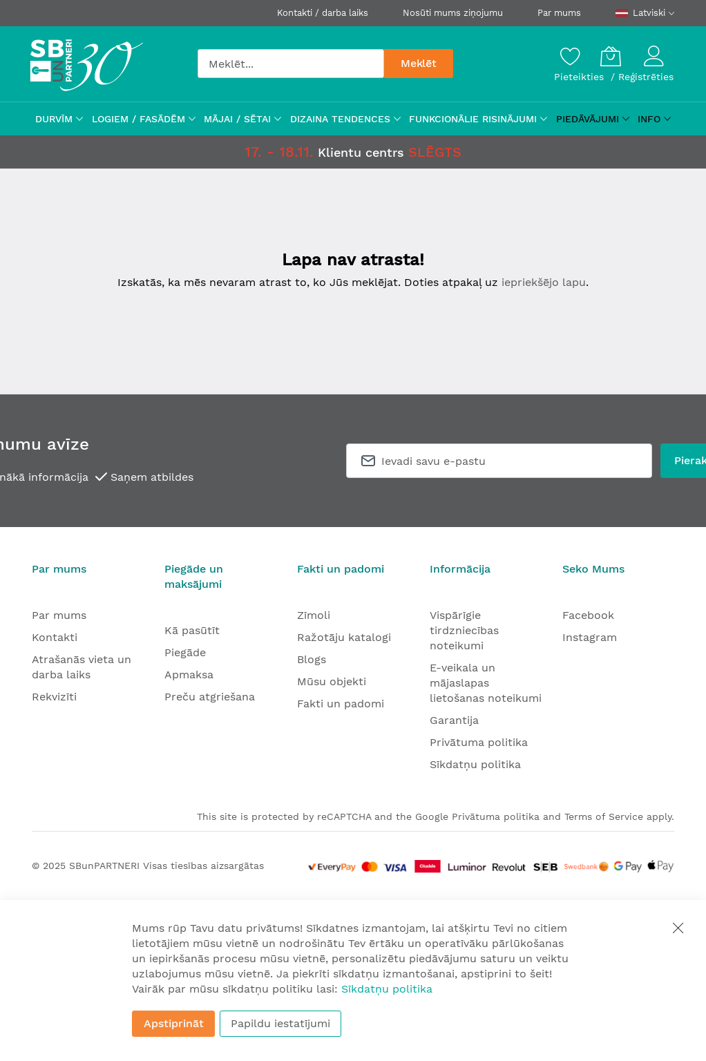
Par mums (559, 13)
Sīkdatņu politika (475, 764)
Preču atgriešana (209, 696)
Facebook (588, 615)
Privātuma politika (479, 742)
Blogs (311, 659)
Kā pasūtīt (192, 630)
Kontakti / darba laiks (322, 13)
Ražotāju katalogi (344, 637)
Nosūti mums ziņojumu (453, 13)
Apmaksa (188, 674)
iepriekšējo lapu (544, 282)
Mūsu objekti (331, 681)
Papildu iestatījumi (280, 1023)
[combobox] (291, 63)
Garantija (454, 720)
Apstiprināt (174, 1023)
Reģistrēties (646, 76)
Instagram (589, 637)
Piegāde (185, 652)
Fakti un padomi (340, 703)
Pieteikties (580, 76)
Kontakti (54, 637)
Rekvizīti (54, 696)
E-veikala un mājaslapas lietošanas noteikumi (486, 683)
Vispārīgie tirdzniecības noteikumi (464, 630)
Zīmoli (313, 615)
